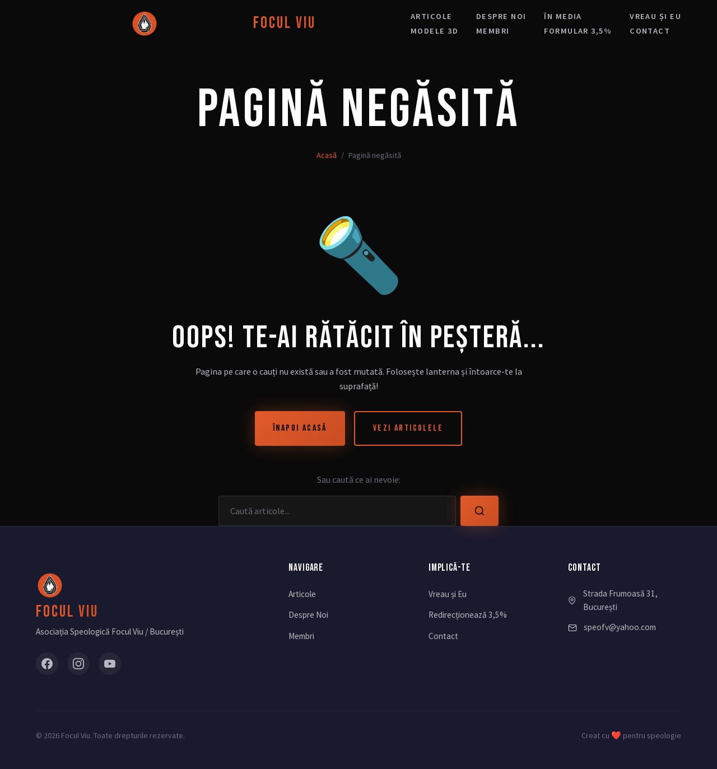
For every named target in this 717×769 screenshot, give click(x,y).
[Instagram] (78, 664)
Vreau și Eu (448, 594)
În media (563, 16)
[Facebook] (47, 664)
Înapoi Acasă (300, 428)
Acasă (326, 155)
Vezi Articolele (408, 428)
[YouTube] (110, 664)
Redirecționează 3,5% (468, 614)
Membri (493, 31)
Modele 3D (434, 31)
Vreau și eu (655, 16)
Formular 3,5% (578, 31)
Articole (432, 16)
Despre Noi (308, 614)
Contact (650, 31)
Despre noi (501, 16)
